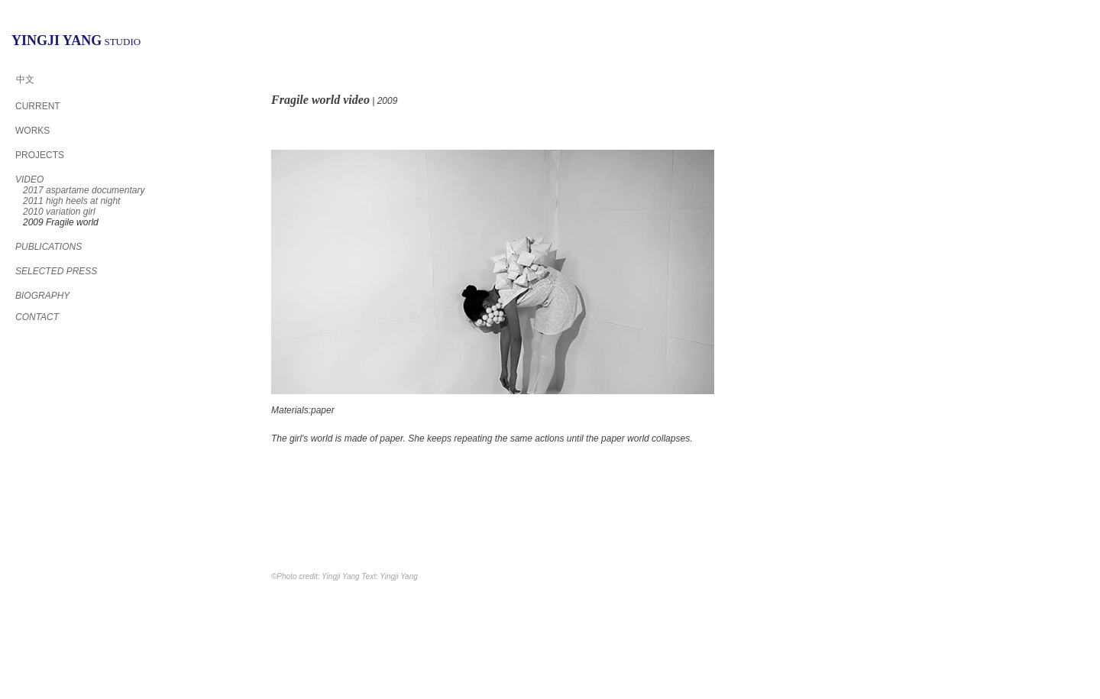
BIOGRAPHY (42, 295)
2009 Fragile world (61, 222)
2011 (71, 201)
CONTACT (37, 317)
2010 (59, 211)
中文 (25, 79)
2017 (83, 190)
